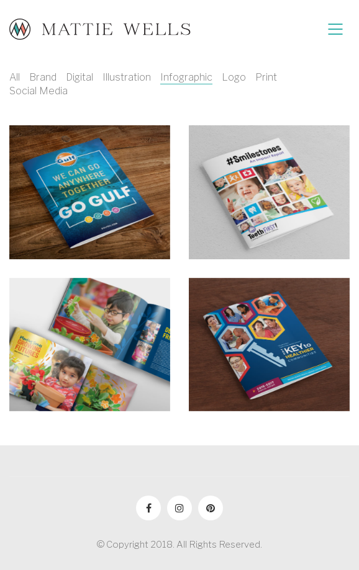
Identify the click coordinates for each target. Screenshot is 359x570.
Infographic (186, 77)
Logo (234, 77)
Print (266, 77)
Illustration (126, 77)
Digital (79, 77)
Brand (43, 77)
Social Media (38, 91)
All (14, 77)
